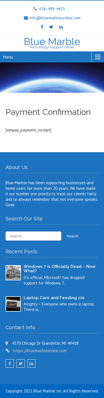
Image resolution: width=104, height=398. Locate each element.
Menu (8, 57)
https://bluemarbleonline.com (40, 350)
